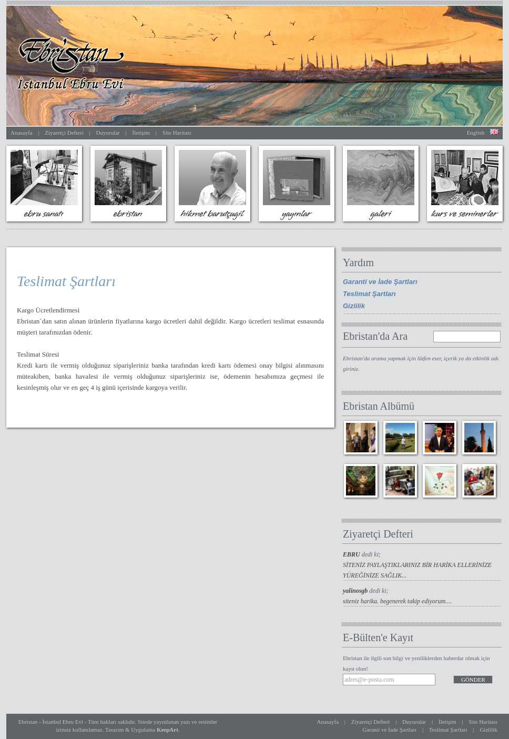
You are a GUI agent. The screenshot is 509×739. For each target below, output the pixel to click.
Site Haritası (176, 132)
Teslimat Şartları (369, 294)
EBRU (352, 554)
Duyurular (108, 132)
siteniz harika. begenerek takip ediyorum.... (397, 601)
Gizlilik (354, 306)
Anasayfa (22, 132)
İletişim (141, 132)
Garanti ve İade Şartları (380, 282)
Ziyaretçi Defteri (64, 132)
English (476, 132)
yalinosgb (356, 590)
